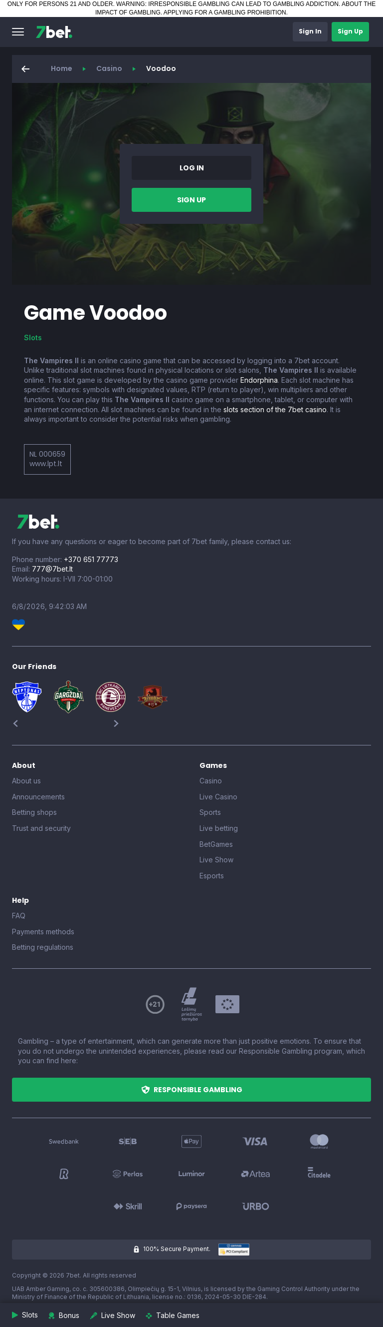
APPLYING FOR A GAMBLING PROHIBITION (225, 12)
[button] (18, 32)
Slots (33, 337)
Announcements (38, 796)
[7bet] (54, 32)
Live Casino (218, 796)
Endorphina (259, 380)
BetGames (216, 844)
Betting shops (34, 812)
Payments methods (43, 931)
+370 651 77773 (91, 559)
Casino (109, 68)
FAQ (18, 915)
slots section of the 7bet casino (275, 409)
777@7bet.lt (52, 569)
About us (26, 780)
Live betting (218, 828)
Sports (210, 812)
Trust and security (41, 828)
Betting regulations (42, 947)
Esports (211, 875)
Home (61, 68)
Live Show (216, 859)
